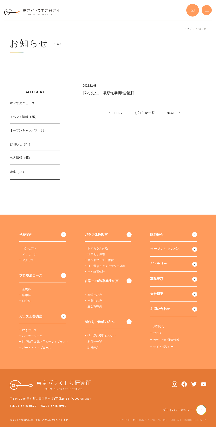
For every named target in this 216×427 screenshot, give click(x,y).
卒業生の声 (95, 300)
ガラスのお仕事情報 (166, 339)
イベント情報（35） (24, 116)
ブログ (157, 333)
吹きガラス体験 (98, 248)
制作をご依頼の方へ (99, 322)
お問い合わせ (160, 309)
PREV (115, 112)
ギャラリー (158, 264)
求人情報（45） (21, 157)
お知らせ (159, 326)
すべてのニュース (22, 103)
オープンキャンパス (165, 249)
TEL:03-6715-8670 (23, 406)
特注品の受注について (102, 335)
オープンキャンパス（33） (28, 130)
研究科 (26, 300)
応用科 (26, 295)
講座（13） (18, 172)
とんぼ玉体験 (96, 271)
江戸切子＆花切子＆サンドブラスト (45, 341)
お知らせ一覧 (144, 113)
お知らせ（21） (21, 144)
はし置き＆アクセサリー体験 (106, 265)
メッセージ (29, 254)
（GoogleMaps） (80, 398)
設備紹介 (93, 347)
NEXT (173, 112)
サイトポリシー (163, 346)
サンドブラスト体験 (101, 260)
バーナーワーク (32, 336)
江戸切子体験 (96, 254)
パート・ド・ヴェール (36, 347)
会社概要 (156, 294)
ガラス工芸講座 (30, 316)
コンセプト (29, 248)
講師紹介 (156, 235)
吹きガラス (29, 330)
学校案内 (25, 235)
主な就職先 (95, 306)
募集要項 (156, 279)
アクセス (28, 260)
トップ (188, 28)
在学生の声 (95, 294)
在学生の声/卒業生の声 (102, 281)
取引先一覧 (95, 341)
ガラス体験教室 (96, 235)
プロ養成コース (30, 275)
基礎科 (26, 289)
